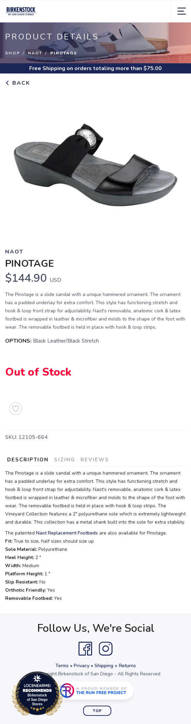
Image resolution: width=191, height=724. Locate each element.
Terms (62, 665)
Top (97, 710)
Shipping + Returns (115, 665)
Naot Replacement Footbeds (67, 533)
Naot (35, 53)
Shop (12, 53)
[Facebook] (85, 649)
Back (17, 83)
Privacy (81, 665)
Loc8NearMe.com (67, 695)
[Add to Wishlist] (15, 408)
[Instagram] (106, 649)
